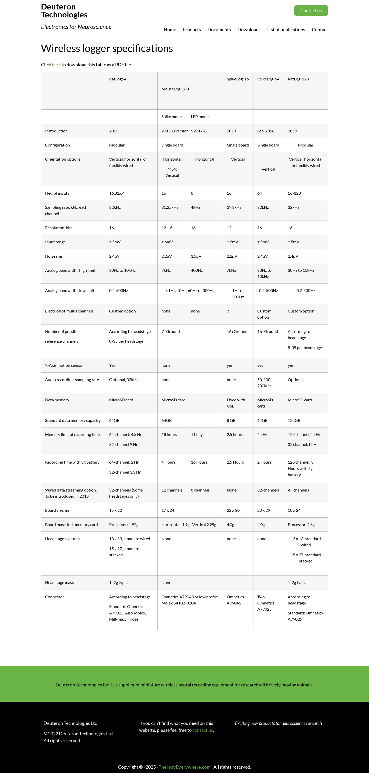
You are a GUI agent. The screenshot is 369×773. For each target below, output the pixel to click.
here (56, 64)
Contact (320, 29)
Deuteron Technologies (64, 10)
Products (192, 29)
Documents (219, 29)
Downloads (249, 29)
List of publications (286, 29)
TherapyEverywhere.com (185, 767)
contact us (202, 730)
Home (170, 29)
